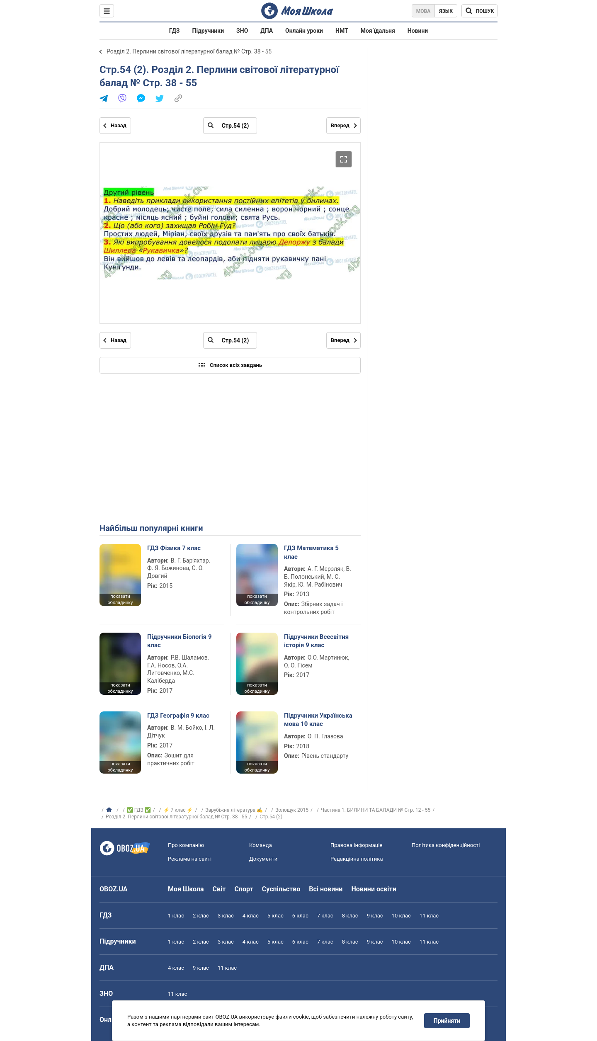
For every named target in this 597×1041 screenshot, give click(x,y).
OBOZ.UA (114, 889)
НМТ (341, 30)
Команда (260, 845)
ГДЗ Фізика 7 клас (174, 548)
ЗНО (242, 30)
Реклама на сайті (189, 859)
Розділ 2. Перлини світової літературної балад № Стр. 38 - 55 (189, 51)
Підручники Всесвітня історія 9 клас (316, 641)
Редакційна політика (356, 859)
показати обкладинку (120, 599)
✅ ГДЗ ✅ (139, 810)
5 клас (275, 915)
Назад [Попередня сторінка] (118, 125)
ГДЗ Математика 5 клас (311, 552)
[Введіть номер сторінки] (230, 125)
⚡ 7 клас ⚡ (178, 810)
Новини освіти (373, 889)
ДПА (266, 30)
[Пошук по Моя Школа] (479, 11)
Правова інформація (356, 845)
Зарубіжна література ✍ (234, 810)
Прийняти (447, 1020)
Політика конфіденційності (446, 845)
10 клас (401, 915)
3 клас (226, 915)
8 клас (350, 915)
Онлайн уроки (304, 30)
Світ (219, 889)
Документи (263, 859)
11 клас (429, 915)
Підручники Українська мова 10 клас (318, 720)
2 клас (201, 915)
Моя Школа (186, 889)
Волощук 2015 (291, 810)
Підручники (208, 30)
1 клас (176, 915)
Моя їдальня (378, 30)
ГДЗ (174, 30)
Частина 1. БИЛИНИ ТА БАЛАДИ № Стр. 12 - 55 (375, 810)
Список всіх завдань (230, 365)
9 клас (375, 915)
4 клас (251, 915)
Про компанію (186, 845)
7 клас (325, 915)
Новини (418, 30)
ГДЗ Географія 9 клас (178, 715)
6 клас (300, 915)
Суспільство (281, 889)
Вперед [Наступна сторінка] (340, 125)
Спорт (243, 889)
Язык (446, 11)
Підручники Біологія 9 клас (179, 641)
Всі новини (325, 889)
